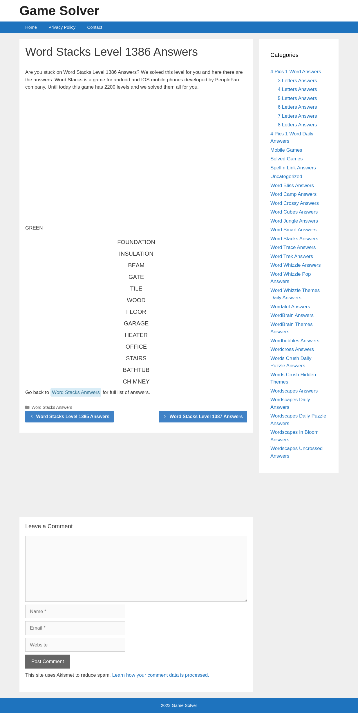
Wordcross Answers (292, 349)
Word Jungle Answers (294, 221)
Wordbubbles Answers (294, 340)
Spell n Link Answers (293, 168)
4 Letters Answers (297, 89)
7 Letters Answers (297, 116)
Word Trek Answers (291, 256)
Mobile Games (286, 150)
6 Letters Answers (297, 107)
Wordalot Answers (290, 306)
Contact (94, 27)
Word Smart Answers (293, 229)
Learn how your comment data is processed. (160, 675)
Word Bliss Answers (292, 185)
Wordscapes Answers (294, 391)
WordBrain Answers (292, 315)
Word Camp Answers (293, 194)
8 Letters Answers (297, 125)
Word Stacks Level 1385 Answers (73, 416)
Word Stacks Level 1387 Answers (206, 416)
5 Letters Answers (297, 98)
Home (31, 27)
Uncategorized (286, 176)
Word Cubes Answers (294, 212)
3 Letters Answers (297, 80)
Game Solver (59, 10)
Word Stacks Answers (76, 392)
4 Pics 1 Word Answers (295, 71)
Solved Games (286, 159)
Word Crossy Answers (294, 203)
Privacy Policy (61, 27)
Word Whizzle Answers (295, 265)
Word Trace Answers (293, 247)
